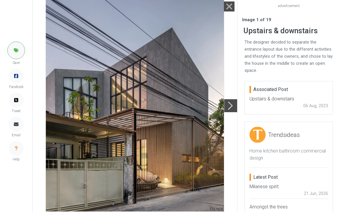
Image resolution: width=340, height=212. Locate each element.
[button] (16, 50)
